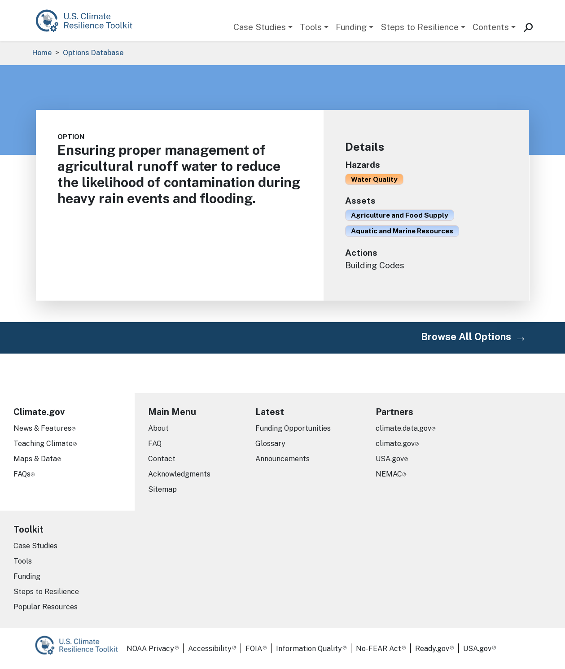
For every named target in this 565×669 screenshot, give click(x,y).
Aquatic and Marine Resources (402, 231)
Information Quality (309, 648)
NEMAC (389, 474)
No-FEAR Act (378, 648)
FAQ (155, 443)
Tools (311, 27)
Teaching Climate (43, 443)
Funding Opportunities (293, 428)
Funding (351, 27)
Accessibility (210, 648)
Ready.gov (432, 648)
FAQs (22, 474)
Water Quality (374, 179)
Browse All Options (466, 336)
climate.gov (395, 443)
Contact (161, 459)
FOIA (253, 648)
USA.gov (390, 459)
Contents (491, 27)
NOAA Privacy (150, 648)
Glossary (270, 443)
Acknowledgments (179, 474)
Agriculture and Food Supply (399, 215)
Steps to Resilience (420, 27)
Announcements (282, 459)
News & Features (42, 428)
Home (42, 52)
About (158, 428)
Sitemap (162, 489)
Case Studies (259, 27)
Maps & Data (35, 459)
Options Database (93, 52)
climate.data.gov (403, 428)
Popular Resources (45, 607)
